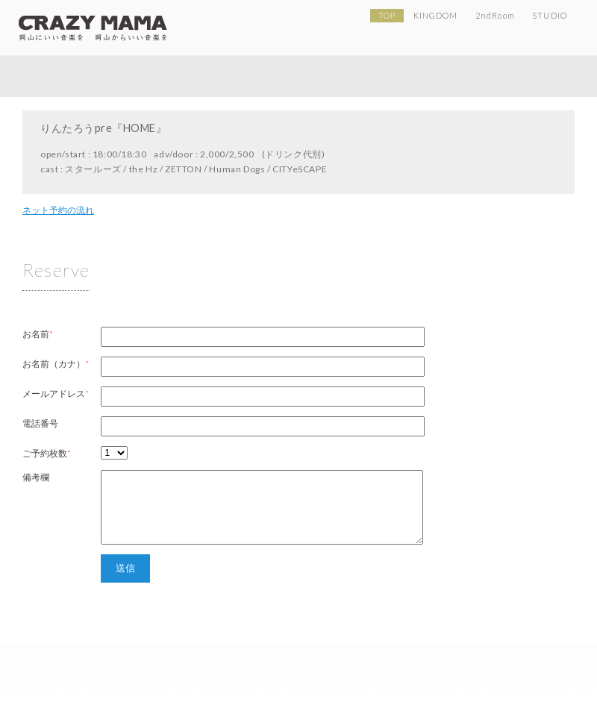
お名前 (35, 333)
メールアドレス (53, 393)
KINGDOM (435, 15)
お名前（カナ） (53, 363)
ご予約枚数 (44, 453)
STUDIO (549, 15)
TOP (387, 15)
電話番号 (40, 423)
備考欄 (35, 477)
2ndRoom (495, 15)
